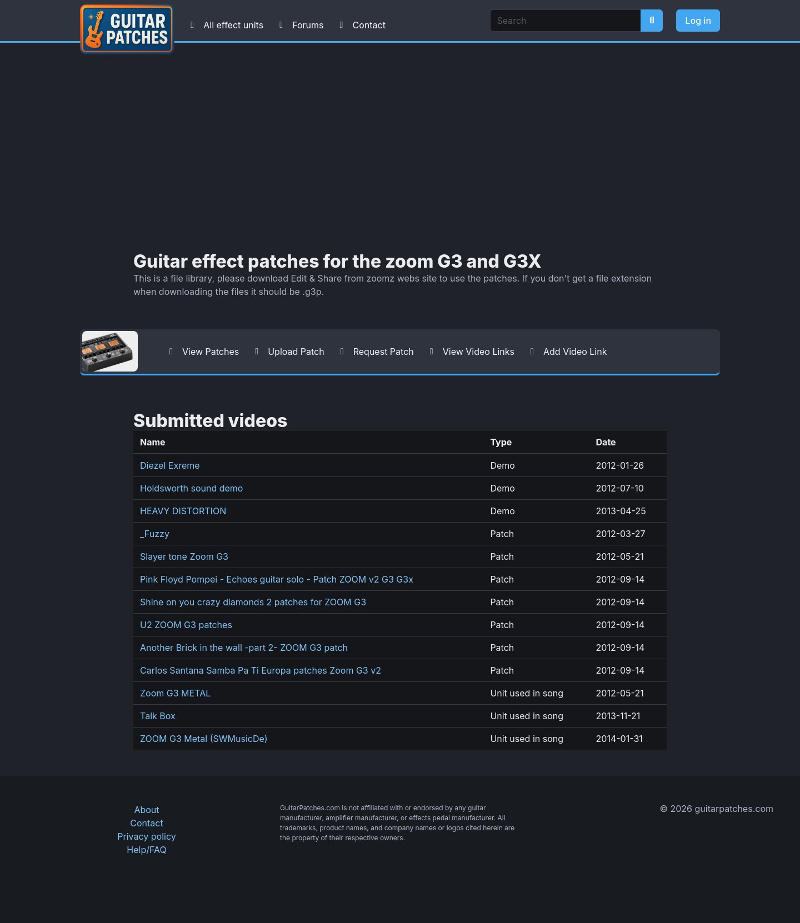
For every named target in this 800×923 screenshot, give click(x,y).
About (146, 809)
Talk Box (158, 715)
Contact (359, 25)
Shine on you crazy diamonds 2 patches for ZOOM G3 (253, 602)
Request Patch (375, 351)
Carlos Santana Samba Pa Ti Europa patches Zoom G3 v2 (260, 670)
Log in (698, 20)
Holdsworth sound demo (191, 488)
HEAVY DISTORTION (183, 510)
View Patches (201, 351)
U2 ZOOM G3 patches (186, 624)
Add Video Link (566, 351)
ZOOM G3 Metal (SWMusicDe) (204, 738)
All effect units (224, 25)
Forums (298, 25)
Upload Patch (287, 351)
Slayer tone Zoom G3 (184, 556)
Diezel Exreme (170, 465)
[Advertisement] (400, 147)
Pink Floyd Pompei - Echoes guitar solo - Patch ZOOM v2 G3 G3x (276, 579)
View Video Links (469, 351)
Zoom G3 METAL (175, 693)
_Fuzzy (154, 533)
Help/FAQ (146, 849)
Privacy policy (146, 836)
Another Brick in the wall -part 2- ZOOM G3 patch (244, 647)
